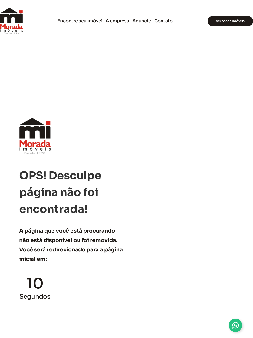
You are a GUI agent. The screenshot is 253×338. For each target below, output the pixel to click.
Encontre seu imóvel (80, 21)
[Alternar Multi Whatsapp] (235, 325)
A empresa (117, 21)
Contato (163, 21)
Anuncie (141, 21)
